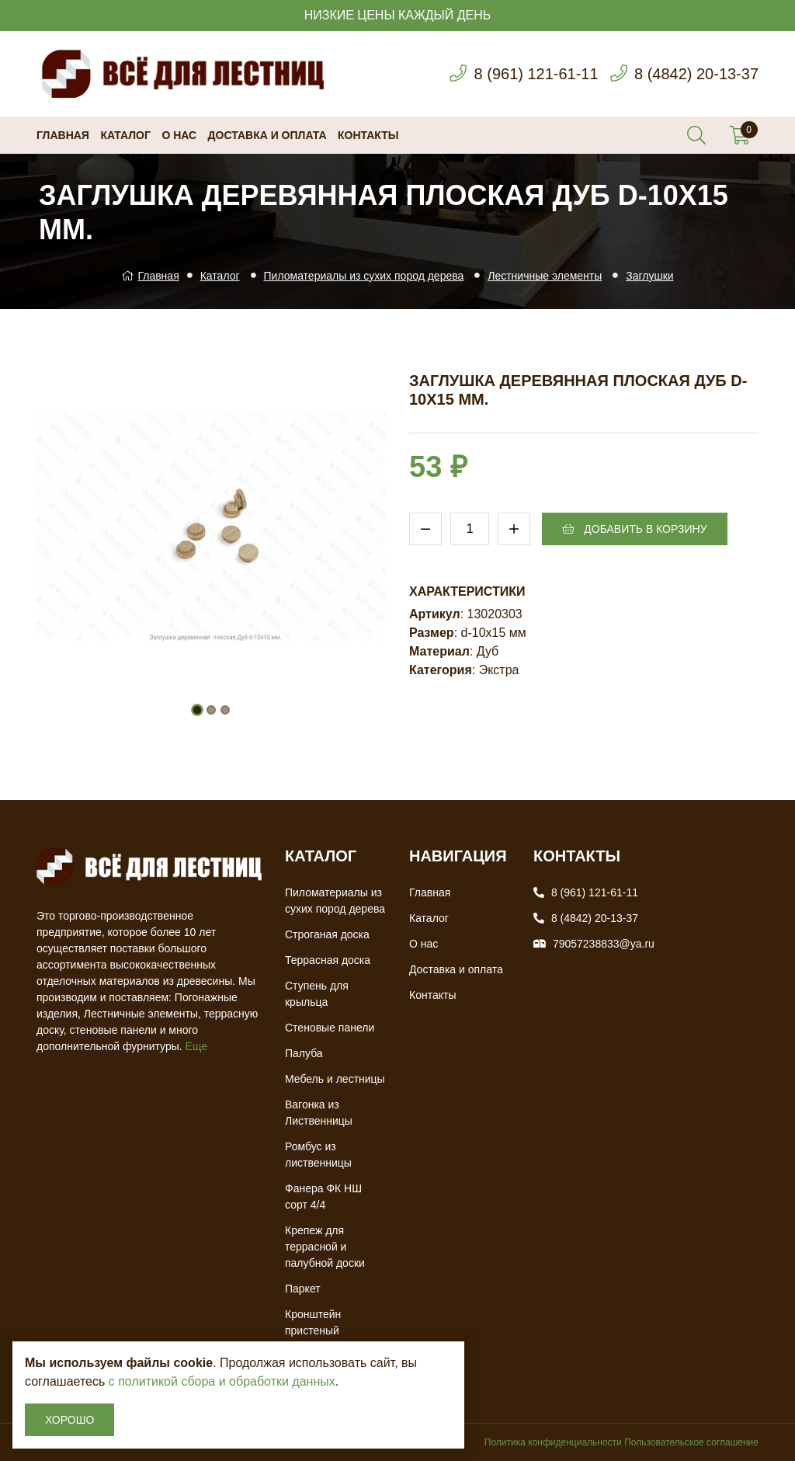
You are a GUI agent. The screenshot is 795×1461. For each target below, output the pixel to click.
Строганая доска (327, 934)
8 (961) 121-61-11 (536, 73)
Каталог (125, 135)
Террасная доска (327, 960)
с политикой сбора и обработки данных (222, 1381)
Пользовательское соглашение (691, 1442)
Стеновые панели (329, 1027)
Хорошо (69, 1420)
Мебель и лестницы (335, 1079)
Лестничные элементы (545, 276)
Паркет (303, 1288)
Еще (197, 1046)
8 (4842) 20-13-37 (696, 73)
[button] (197, 710)
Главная (62, 135)
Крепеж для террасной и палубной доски (325, 1246)
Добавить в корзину (634, 529)
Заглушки (649, 276)
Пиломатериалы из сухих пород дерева (364, 276)
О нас (178, 135)
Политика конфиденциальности (553, 1442)
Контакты (368, 135)
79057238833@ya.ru (603, 943)
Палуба (304, 1053)
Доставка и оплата (267, 135)
